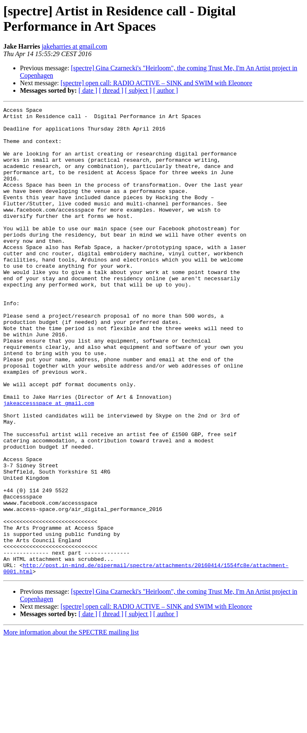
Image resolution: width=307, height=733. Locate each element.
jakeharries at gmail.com (74, 46)
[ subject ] (138, 90)
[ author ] (165, 90)
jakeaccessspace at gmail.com (48, 462)
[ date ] (88, 90)
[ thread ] (111, 90)
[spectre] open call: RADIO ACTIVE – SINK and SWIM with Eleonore (156, 82)
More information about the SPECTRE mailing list (71, 725)
